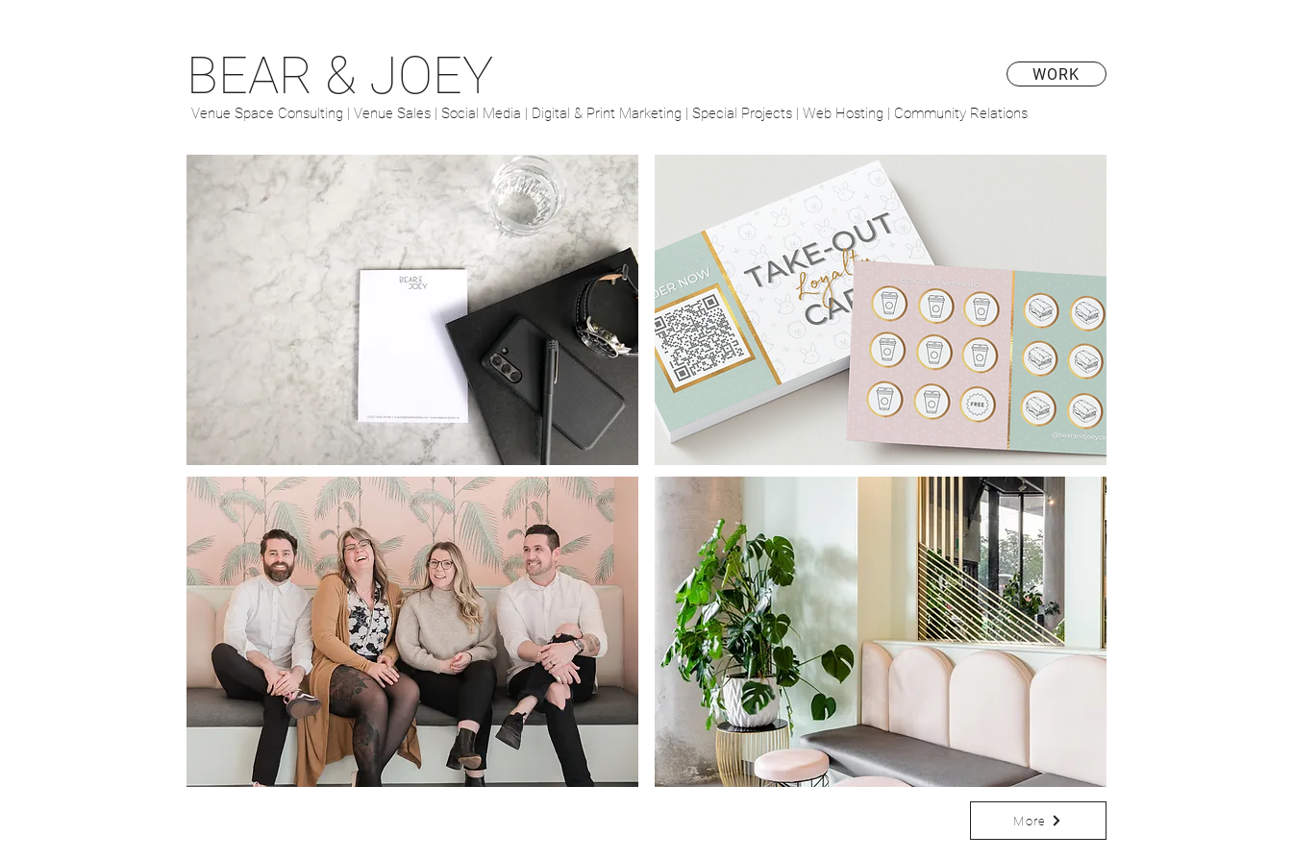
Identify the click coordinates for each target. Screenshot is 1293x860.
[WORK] (1057, 73)
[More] (1038, 820)
